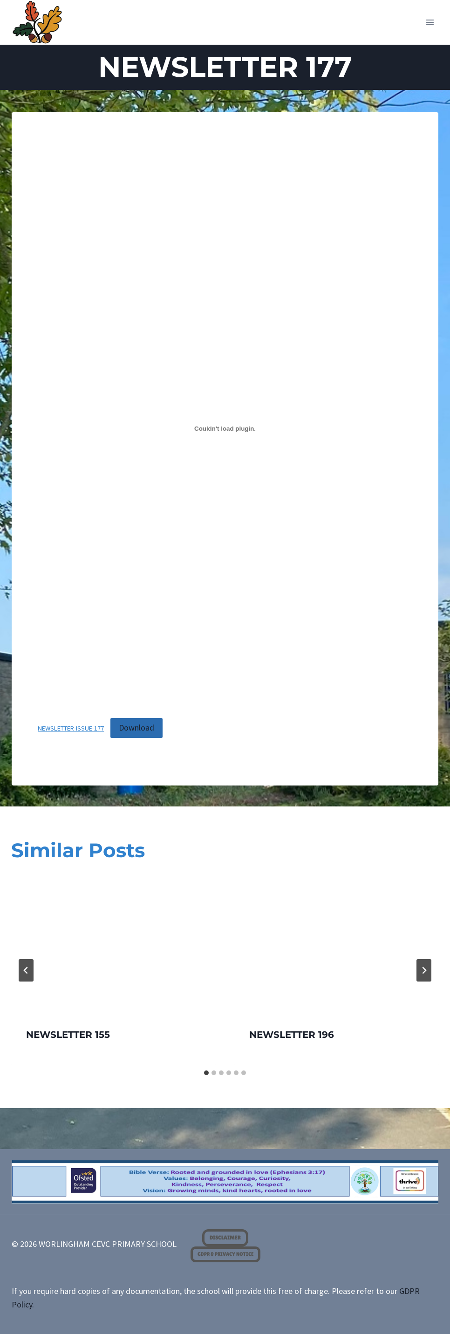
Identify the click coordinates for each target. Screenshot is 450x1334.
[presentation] (113, 944)
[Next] (423, 970)
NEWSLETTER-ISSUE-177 (71, 728)
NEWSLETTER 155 (68, 1034)
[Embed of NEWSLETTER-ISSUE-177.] (225, 428)
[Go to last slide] (26, 970)
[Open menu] (430, 22)
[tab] (206, 1072)
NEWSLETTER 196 (291, 1034)
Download (136, 727)
